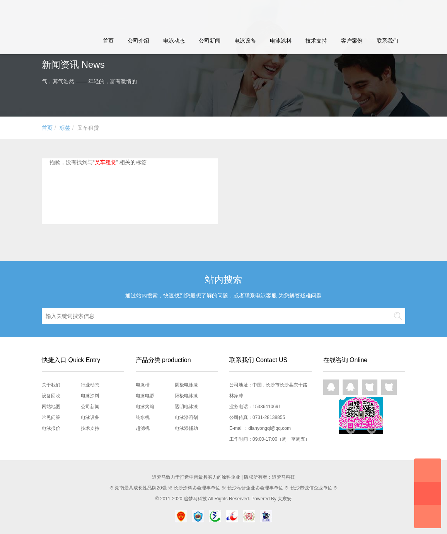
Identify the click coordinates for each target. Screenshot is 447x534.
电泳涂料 (281, 41)
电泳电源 (145, 395)
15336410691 (267, 406)
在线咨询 (427, 470)
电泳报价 (51, 428)
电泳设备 (245, 41)
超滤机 (143, 428)
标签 (65, 128)
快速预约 (427, 493)
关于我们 (51, 385)
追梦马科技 (195, 498)
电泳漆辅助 (186, 428)
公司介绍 (138, 41)
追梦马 (82, 13)
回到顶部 (427, 516)
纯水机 (143, 417)
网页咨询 (369, 387)
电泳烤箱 (145, 406)
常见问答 (51, 417)
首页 (108, 41)
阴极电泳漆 (186, 385)
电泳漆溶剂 (186, 417)
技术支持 (316, 41)
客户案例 (352, 41)
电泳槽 (143, 385)
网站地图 (51, 406)
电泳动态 (174, 41)
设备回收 (51, 395)
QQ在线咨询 (331, 387)
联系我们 (387, 41)
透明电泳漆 (186, 406)
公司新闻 (209, 41)
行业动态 (90, 385)
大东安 (285, 498)
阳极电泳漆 (186, 395)
